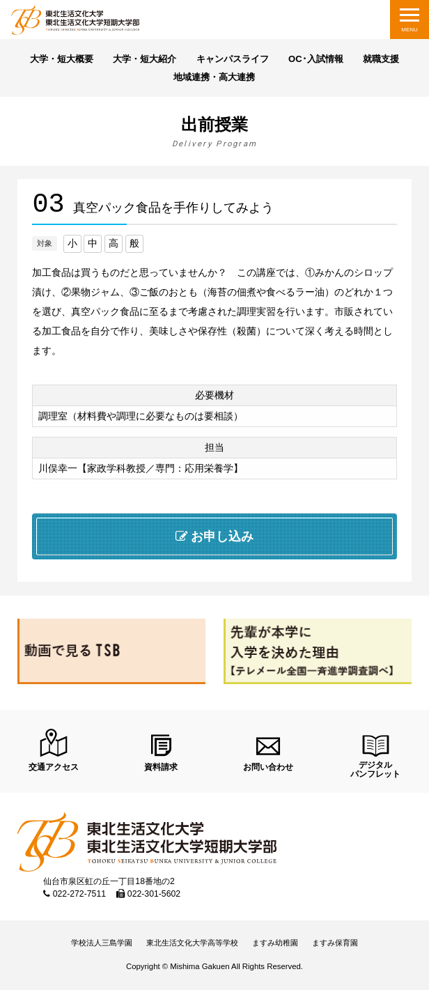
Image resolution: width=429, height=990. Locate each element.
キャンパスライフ (232, 59)
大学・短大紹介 (144, 59)
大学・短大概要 (61, 59)
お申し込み (215, 536)
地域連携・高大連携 (214, 77)
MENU (409, 29)
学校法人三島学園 (101, 942)
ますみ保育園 (335, 942)
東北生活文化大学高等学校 (192, 942)
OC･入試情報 (315, 59)
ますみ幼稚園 (275, 942)
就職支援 (381, 59)
